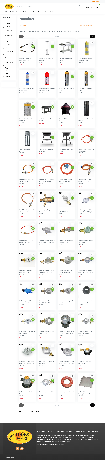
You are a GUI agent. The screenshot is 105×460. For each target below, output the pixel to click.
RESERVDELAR (24, 12)
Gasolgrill (51, 444)
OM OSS (33, 12)
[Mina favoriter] (92, 6)
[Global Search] (80, 6)
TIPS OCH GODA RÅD (93, 431)
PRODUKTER (13, 12)
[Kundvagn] (97, 6)
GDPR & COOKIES (80, 431)
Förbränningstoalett (59, 444)
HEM (6, 12)
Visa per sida (25, 25)
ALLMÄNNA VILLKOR (43, 431)
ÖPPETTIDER (60, 431)
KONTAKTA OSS (70, 431)
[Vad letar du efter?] (49, 6)
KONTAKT (51, 12)
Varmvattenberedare (42, 444)
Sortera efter (87, 25)
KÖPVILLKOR (42, 12)
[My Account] (87, 6)
